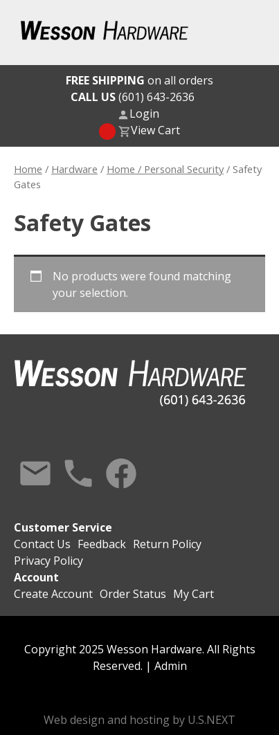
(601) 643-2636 (133, 97)
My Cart (193, 593)
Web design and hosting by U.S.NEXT (139, 719)
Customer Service (63, 527)
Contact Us (35, 473)
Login (144, 113)
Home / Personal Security (165, 169)
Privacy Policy (48, 560)
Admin (170, 665)
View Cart (155, 130)
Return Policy (167, 544)
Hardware (74, 169)
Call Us (78, 473)
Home (28, 169)
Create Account (53, 593)
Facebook (121, 473)
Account (36, 577)
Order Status (133, 593)
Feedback (102, 544)
